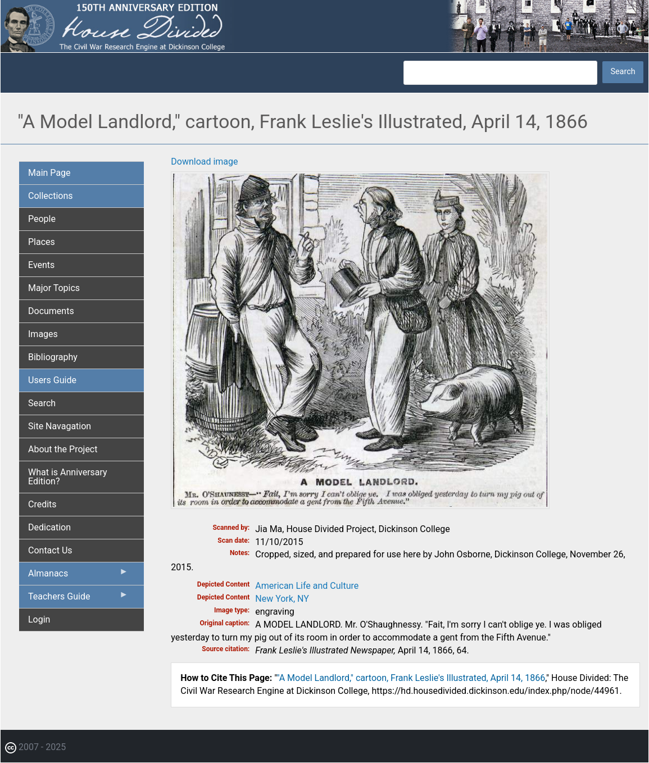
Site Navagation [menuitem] (59, 426)
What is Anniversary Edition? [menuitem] (67, 477)
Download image (204, 161)
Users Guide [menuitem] (52, 380)
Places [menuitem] (41, 242)
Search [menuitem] (42, 403)
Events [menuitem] (41, 265)
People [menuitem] (42, 219)
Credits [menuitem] (42, 504)
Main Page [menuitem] (49, 172)
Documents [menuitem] (51, 311)
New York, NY (282, 598)
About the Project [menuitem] (62, 449)
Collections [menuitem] (50, 195)
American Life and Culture (306, 585)
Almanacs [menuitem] (78, 576)
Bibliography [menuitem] (53, 357)
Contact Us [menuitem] (50, 550)
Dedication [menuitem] (49, 527)
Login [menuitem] (39, 619)
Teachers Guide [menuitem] (78, 599)
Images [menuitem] (43, 334)
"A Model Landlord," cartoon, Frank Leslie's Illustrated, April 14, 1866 (410, 678)
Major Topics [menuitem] (54, 288)
